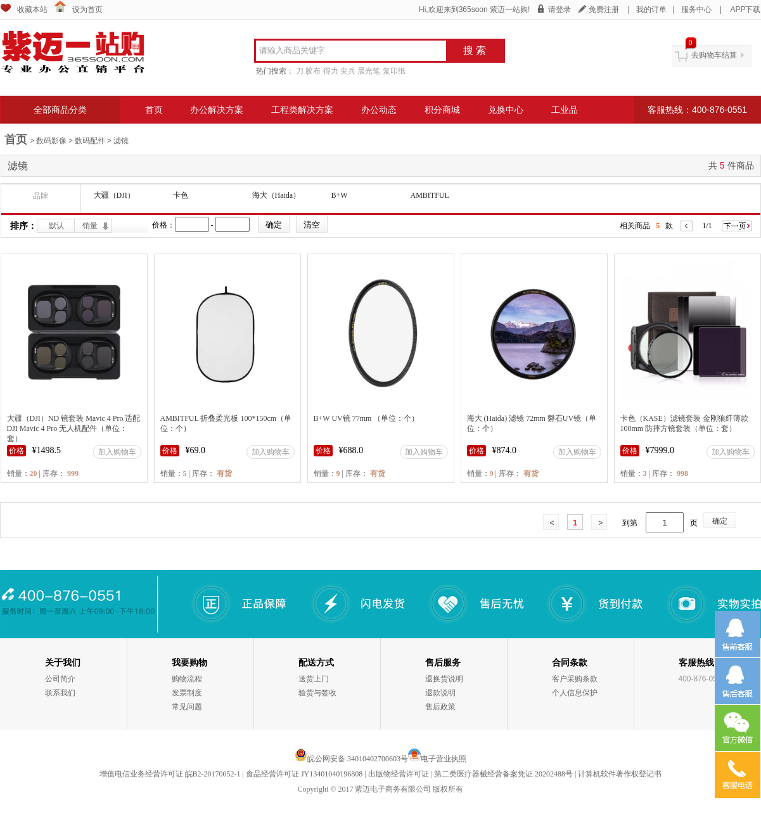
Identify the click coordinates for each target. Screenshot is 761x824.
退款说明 (440, 692)
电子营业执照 (443, 758)
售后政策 (440, 706)
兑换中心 (505, 110)
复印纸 (394, 71)
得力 (330, 71)
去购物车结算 (714, 55)
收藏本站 (32, 9)
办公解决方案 (216, 110)
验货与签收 (317, 692)
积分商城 (442, 110)
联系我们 (60, 692)
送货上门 (313, 678)
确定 (719, 521)
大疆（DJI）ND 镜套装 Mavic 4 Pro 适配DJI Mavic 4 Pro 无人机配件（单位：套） (74, 428)
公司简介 (60, 678)
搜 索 (474, 50)
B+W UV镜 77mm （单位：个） (366, 418)
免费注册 (604, 9)
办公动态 (379, 110)
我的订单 (651, 9)
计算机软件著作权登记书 (620, 773)
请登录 (559, 9)
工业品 (564, 110)
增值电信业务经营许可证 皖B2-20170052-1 (170, 773)
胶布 (313, 71)
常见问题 (187, 706)
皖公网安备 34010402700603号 (351, 758)
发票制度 (187, 692)
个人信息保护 (575, 692)
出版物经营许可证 (398, 773)
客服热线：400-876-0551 (697, 110)
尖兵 (347, 71)
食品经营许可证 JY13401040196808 (304, 773)
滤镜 (121, 140)
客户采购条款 (575, 678)
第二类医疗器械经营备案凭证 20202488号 (503, 773)
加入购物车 (117, 451)
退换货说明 (444, 678)
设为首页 (87, 9)
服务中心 (696, 9)
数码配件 (90, 140)
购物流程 (187, 678)
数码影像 (51, 140)
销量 (90, 225)
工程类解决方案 (302, 110)
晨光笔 (368, 71)
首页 (154, 110)
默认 (56, 225)
